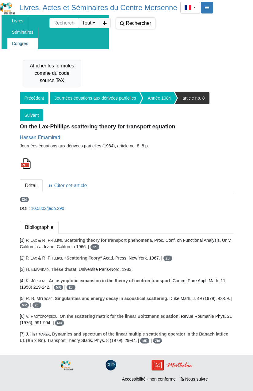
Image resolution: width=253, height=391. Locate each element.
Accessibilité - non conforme (149, 379)
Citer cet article (67, 185)
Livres (17, 20)
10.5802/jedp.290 (47, 208)
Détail (31, 185)
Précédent (34, 98)
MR (58, 287)
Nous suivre (194, 379)
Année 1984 (159, 98)
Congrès (20, 43)
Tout (86, 22)
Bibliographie (39, 227)
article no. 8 (193, 98)
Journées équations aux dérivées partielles (95, 98)
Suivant (32, 115)
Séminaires (22, 32)
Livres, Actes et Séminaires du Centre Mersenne (98, 7)
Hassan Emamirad (40, 137)
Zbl (24, 199)
